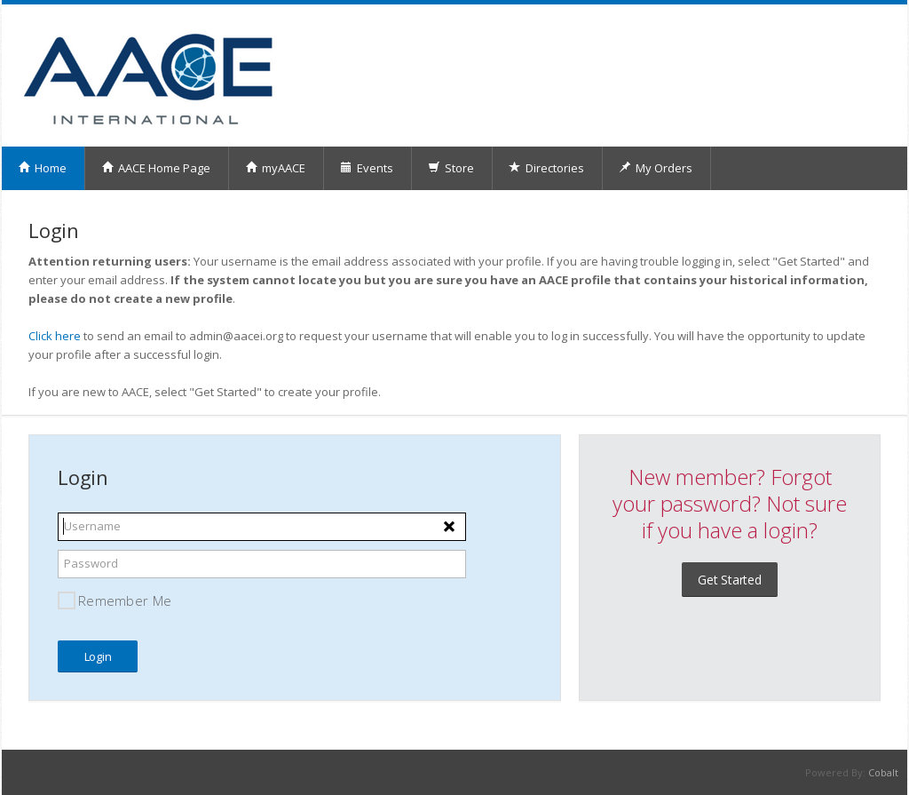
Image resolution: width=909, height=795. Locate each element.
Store (451, 168)
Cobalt (883, 772)
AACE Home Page (155, 168)
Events (366, 168)
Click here (54, 336)
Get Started (730, 579)
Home (42, 168)
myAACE (275, 168)
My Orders (655, 168)
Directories (546, 168)
